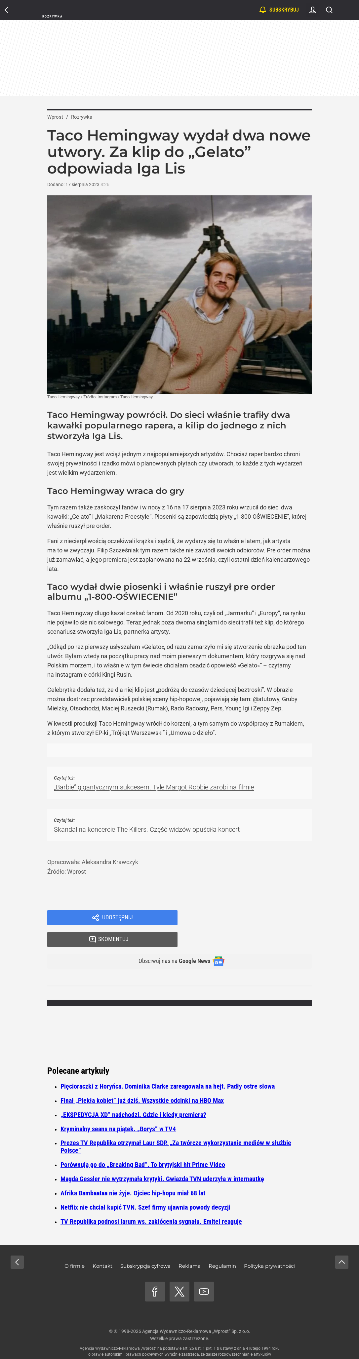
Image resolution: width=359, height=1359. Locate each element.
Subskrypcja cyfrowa (145, 1247)
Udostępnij (117, 918)
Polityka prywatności (269, 1247)
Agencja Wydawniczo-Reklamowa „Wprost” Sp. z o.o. (196, 1312)
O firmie (74, 1247)
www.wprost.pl (190, 1341)
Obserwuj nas (169, 941)
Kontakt (102, 1247)
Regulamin (222, 1247)
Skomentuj (253, 918)
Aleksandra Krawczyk (110, 862)
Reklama (190, 1247)
